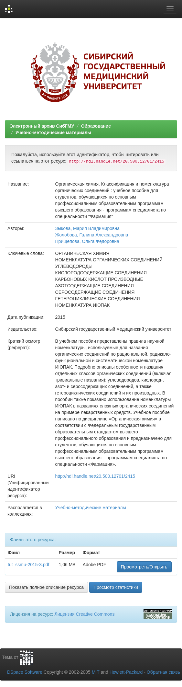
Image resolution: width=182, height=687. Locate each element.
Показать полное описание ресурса (46, 587)
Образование (96, 126)
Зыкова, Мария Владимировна (87, 228)
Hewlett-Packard (126, 672)
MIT (96, 672)
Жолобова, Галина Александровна (91, 234)
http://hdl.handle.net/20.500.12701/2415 (95, 476)
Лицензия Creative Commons (84, 614)
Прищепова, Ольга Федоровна (87, 241)
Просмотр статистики (115, 587)
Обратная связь (163, 672)
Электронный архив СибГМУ (42, 126)
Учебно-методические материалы (53, 132)
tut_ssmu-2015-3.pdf (28, 564)
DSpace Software (24, 672)
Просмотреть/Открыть (144, 566)
